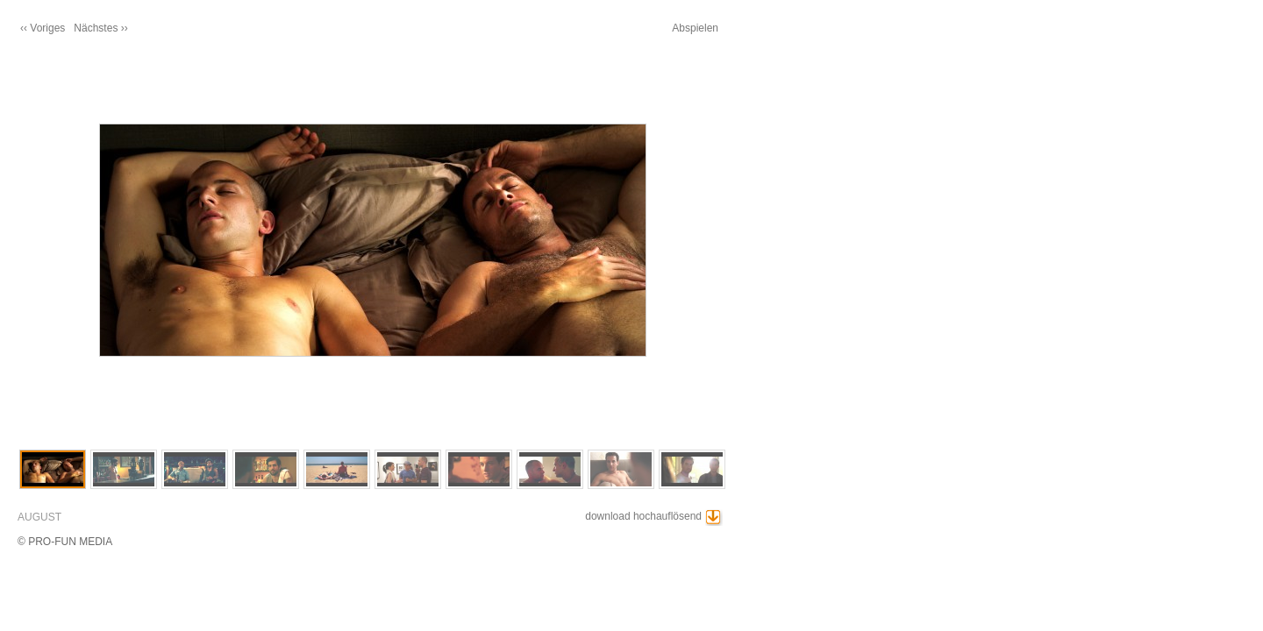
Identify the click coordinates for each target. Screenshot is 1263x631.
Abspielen (695, 28)
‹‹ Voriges (42, 28)
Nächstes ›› (100, 28)
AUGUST (39, 517)
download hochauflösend (643, 516)
